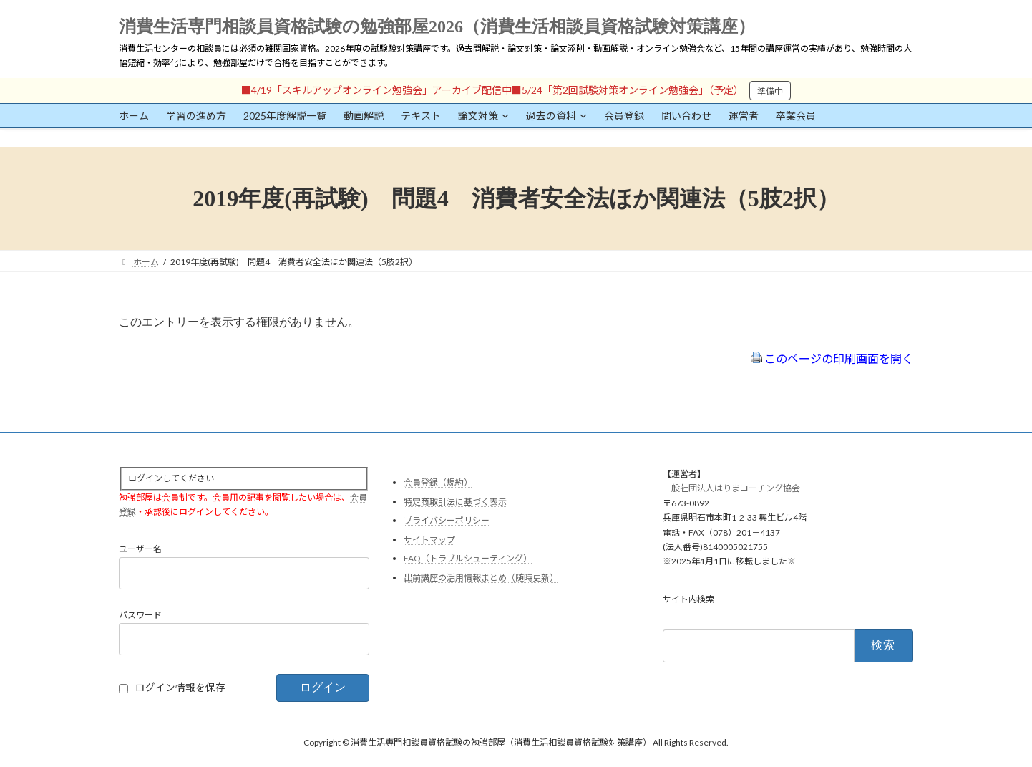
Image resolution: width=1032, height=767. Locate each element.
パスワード (140, 614)
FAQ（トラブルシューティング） (468, 558)
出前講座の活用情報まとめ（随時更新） (481, 577)
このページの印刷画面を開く (832, 358)
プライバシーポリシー (447, 520)
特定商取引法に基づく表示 (455, 501)
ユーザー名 (140, 549)
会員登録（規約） (438, 482)
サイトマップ (429, 539)
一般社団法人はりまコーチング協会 (731, 488)
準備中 (770, 91)
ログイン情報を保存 (180, 687)
